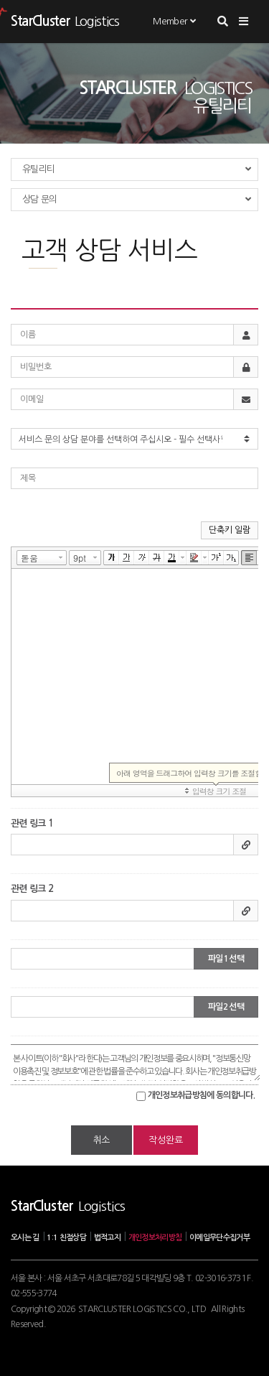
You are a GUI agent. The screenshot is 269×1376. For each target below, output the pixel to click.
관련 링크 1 (32, 823)
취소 (101, 1140)
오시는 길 (25, 1238)
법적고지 (107, 1238)
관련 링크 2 (32, 888)
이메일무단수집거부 (219, 1238)
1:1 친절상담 (66, 1238)
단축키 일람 (229, 530)
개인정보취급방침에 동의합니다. (201, 1095)
